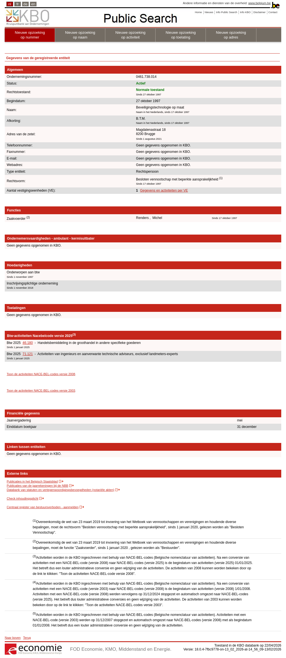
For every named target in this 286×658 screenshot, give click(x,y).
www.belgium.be (259, 3)
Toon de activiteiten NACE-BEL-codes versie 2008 (41, 374)
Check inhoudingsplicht (22, 498)
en (33, 4)
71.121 (28, 354)
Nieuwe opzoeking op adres (231, 34)
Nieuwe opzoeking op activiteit (130, 34)
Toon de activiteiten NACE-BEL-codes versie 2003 (41, 390)
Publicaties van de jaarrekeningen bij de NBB (37, 485)
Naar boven (13, 637)
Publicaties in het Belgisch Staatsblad (32, 481)
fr (17, 4)
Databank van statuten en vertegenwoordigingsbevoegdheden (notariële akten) (60, 489)
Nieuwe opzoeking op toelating (181, 34)
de (25, 4)
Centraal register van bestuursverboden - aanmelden (42, 507)
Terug (27, 637)
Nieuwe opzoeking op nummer (30, 34)
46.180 (28, 343)
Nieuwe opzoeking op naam (80, 34)
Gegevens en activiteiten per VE (164, 190)
